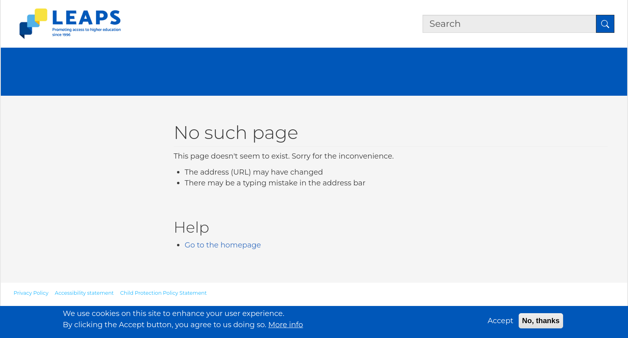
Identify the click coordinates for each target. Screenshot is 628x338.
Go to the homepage (223, 244)
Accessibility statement (84, 293)
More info (285, 326)
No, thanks (541, 323)
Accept (500, 323)
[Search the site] (509, 24)
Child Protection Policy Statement (163, 293)
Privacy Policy (31, 293)
